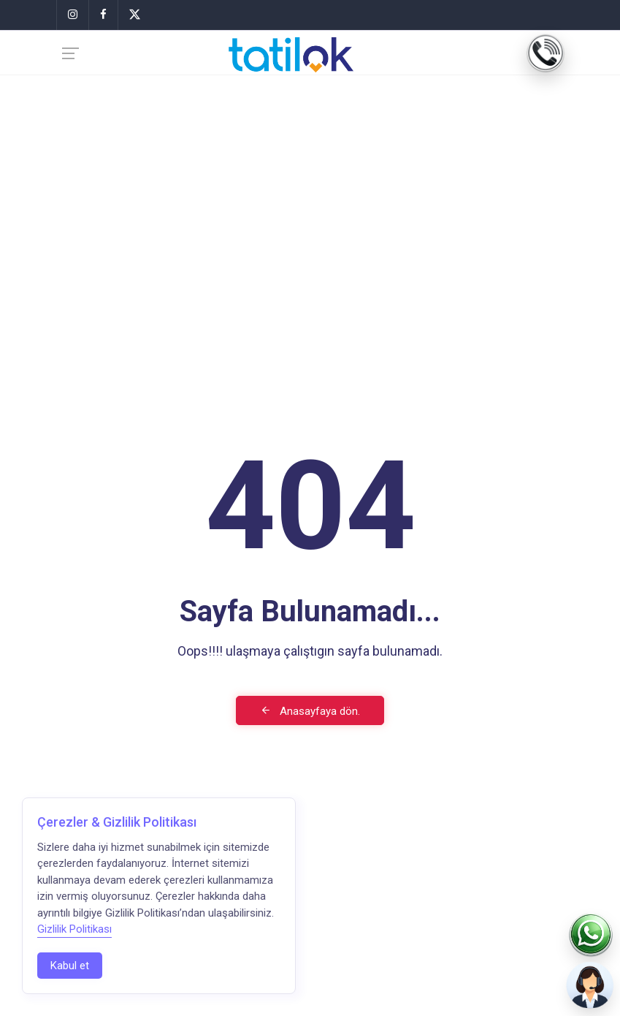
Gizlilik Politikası (74, 929)
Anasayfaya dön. (310, 711)
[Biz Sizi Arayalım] (591, 987)
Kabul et (69, 965)
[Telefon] (545, 53)
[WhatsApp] (591, 936)
